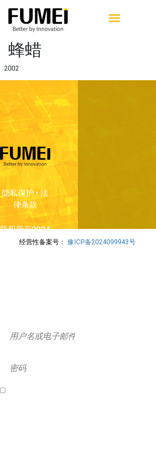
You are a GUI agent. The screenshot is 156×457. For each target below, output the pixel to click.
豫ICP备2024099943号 (101, 242)
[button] (114, 18)
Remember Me (30, 390)
